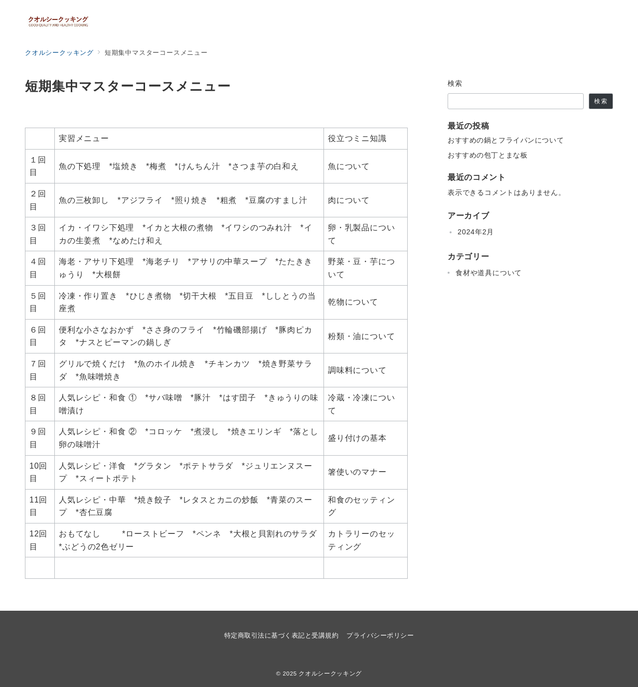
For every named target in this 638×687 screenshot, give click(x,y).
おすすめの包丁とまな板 (487, 155)
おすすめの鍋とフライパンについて (506, 140)
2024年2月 (476, 232)
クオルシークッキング (330, 673)
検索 (455, 83)
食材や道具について (489, 273)
